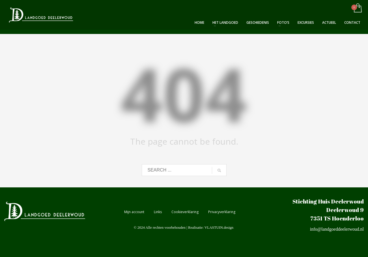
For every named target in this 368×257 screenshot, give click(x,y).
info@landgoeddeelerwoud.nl (337, 229)
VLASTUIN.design (219, 227)
